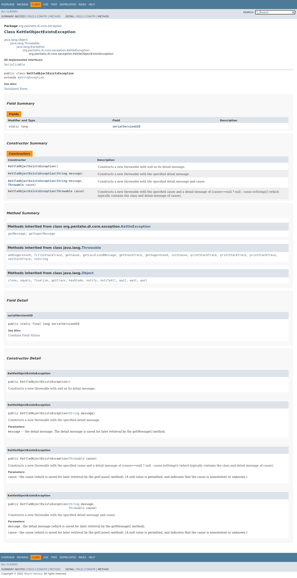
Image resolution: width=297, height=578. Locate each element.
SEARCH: (248, 12)
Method (55, 16)
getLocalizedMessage (99, 255)
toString (41, 259)
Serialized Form (15, 88)
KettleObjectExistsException (31, 166)
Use (45, 4)
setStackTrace (19, 259)
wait (122, 280)
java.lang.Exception (30, 46)
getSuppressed (156, 255)
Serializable (14, 64)
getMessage (16, 233)
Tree (54, 4)
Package (22, 4)
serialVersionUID (126, 126)
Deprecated (68, 4)
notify (91, 280)
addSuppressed (19, 255)
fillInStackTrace (48, 255)
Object (88, 273)
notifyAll (108, 280)
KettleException (31, 77)
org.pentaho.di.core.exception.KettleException (56, 50)
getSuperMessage (42, 233)
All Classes (9, 11)
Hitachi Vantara (33, 573)
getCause (72, 255)
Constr (42, 16)
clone (12, 280)
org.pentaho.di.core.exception (40, 26)
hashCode (76, 280)
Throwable (16, 184)
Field (30, 16)
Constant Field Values (24, 335)
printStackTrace (204, 255)
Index (82, 4)
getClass (58, 280)
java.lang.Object (16, 39)
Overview (7, 4)
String (62, 173)
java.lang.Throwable (24, 43)
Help (92, 4)
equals (25, 280)
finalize (41, 280)
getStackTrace (130, 255)
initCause (179, 255)
